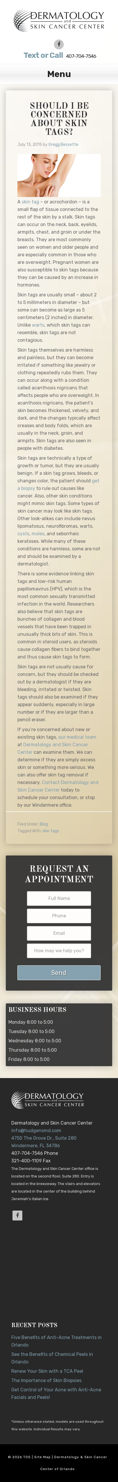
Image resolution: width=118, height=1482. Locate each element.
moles (38, 533)
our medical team (77, 737)
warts (38, 325)
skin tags (50, 830)
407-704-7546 (59, 55)
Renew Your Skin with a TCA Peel (47, 1371)
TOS (27, 1457)
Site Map (42, 1457)
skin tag (30, 202)
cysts (23, 533)
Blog (44, 824)
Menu (59, 74)
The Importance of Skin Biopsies (46, 1380)
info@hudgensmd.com (36, 1130)
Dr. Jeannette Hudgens (58, 20)
